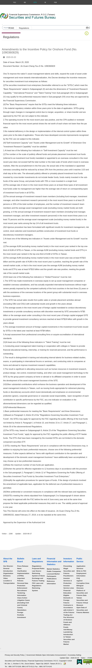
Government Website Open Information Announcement (46, 655)
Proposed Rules (38, 568)
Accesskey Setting (74, 655)
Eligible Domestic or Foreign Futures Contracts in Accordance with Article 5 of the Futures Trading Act (68, 605)
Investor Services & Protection (67, 580)
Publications (52, 579)
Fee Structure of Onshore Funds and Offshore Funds (68, 622)
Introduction (8, 571)
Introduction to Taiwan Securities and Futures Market (69, 639)
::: (2, 24)
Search (69, 17)
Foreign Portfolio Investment (21, 615)
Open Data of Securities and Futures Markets (83, 610)
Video (5, 578)
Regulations (24, 28)
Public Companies (54, 571)
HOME (11, 28)
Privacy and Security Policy (14, 655)
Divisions (6, 576)
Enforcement (22, 588)
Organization (8, 573)
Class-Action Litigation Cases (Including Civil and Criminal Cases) (23, 603)
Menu (2, 2)
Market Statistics (53, 569)
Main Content (7, 44)
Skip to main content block (11, 6)
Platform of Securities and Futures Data (82, 593)
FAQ (78, 578)
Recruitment (22, 590)
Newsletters (21, 610)
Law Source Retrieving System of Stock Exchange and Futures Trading (38, 576)
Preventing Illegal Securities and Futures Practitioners (69, 571)
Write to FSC (81, 571)
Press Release (22, 566)
